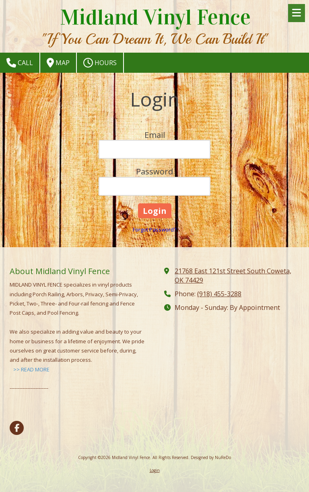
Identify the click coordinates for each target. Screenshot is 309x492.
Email (154, 134)
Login (155, 470)
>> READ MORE (31, 369)
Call (19, 63)
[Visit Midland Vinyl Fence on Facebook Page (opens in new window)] (17, 428)
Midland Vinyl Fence (155, 17)
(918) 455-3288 (219, 293)
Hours (100, 63)
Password (154, 171)
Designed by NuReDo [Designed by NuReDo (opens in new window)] (211, 457)
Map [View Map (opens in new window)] (58, 63)
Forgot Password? (154, 229)
